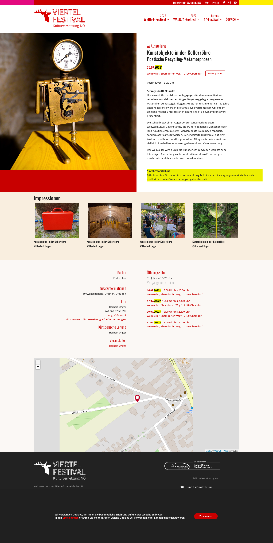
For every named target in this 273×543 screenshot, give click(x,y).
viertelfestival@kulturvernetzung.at (57, 509)
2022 (158, 67)
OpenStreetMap (221, 451)
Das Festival (42, 531)
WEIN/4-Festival (155, 17)
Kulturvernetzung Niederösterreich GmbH (104, 539)
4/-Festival (211, 17)
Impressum (62, 531)
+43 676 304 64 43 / (47, 505)
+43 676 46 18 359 (69, 505)
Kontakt (127, 531)
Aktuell (101, 531)
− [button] (38, 367)
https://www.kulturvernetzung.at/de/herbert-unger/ (95, 319)
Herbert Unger (117, 345)
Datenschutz (83, 531)
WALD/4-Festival (184, 17)
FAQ (207, 2)
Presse (215, 2)
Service (231, 19)
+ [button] (38, 362)
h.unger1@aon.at (116, 315)
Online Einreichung (48, 513)
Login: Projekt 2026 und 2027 (187, 2)
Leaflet (208, 451)
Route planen (215, 73)
